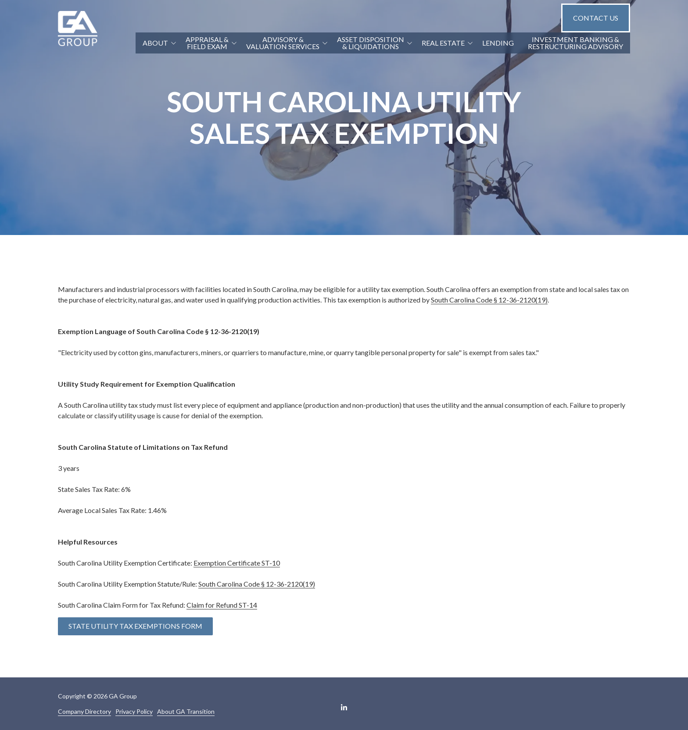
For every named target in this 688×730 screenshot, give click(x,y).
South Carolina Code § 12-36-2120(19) (489, 300)
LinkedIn (344, 707)
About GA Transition (186, 711)
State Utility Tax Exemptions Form (135, 626)
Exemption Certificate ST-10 (237, 563)
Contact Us (595, 18)
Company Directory (84, 711)
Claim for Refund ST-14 (221, 605)
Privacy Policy (134, 711)
